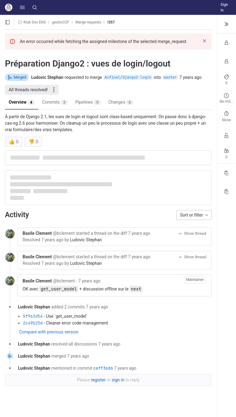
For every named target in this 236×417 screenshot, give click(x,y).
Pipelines (88, 102)
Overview (22, 102)
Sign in (224, 7)
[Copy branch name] (226, 191)
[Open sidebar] (7, 22)
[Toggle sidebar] (226, 24)
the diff (120, 233)
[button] (22, 7)
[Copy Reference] (226, 173)
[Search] (35, 7)
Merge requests (88, 22)
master (170, 77)
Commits (55, 102)
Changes (120, 102)
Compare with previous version (49, 331)
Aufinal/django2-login (128, 77)
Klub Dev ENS (32, 22)
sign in (118, 379)
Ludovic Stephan (86, 239)
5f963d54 (33, 316)
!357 (111, 22)
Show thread (192, 233)
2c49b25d (33, 323)
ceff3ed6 (103, 368)
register (98, 379)
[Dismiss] (204, 41)
